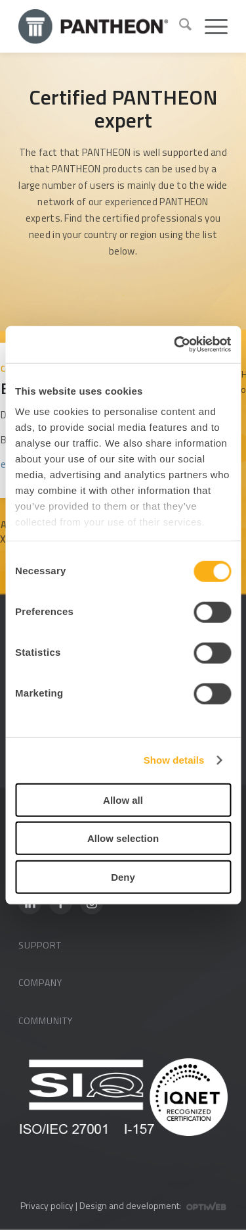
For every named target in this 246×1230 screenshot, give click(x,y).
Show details (174, 760)
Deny (123, 876)
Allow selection (123, 838)
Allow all (123, 799)
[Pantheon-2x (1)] (93, 26)
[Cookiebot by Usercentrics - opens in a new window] (175, 344)
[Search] (179, 26)
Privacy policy (46, 1205)
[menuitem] (179, 26)
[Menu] (210, 26)
